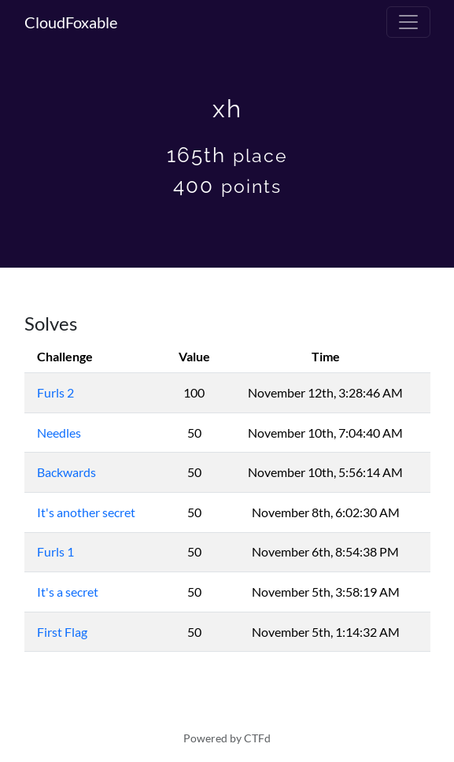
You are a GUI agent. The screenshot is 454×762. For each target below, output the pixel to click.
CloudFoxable (70, 22)
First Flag (62, 631)
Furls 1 (55, 551)
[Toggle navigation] (408, 22)
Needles (59, 432)
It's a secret (67, 591)
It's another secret (86, 512)
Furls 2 (55, 392)
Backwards (66, 471)
